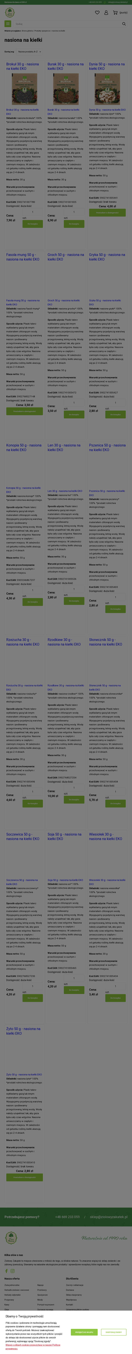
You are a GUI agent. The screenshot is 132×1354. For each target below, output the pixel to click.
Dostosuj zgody (114, 1332)
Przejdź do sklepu (84, 1332)
